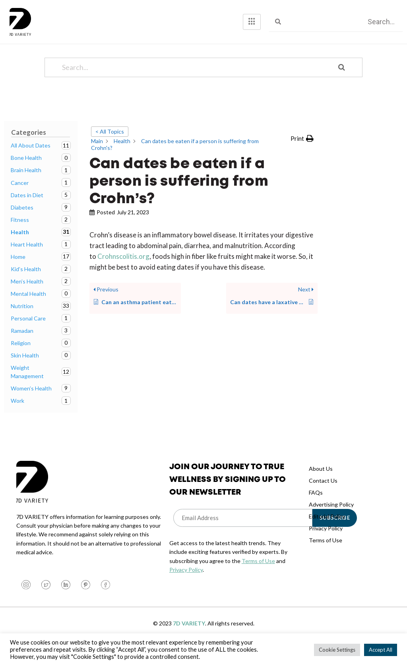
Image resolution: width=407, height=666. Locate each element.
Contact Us (323, 496)
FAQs (316, 508)
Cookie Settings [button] (337, 650)
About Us (321, 484)
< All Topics (109, 147)
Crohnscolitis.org (122, 272)
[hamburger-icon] (252, 22)
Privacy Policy (186, 585)
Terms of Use (258, 576)
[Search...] (193, 83)
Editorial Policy (327, 532)
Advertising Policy (331, 520)
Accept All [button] (380, 650)
